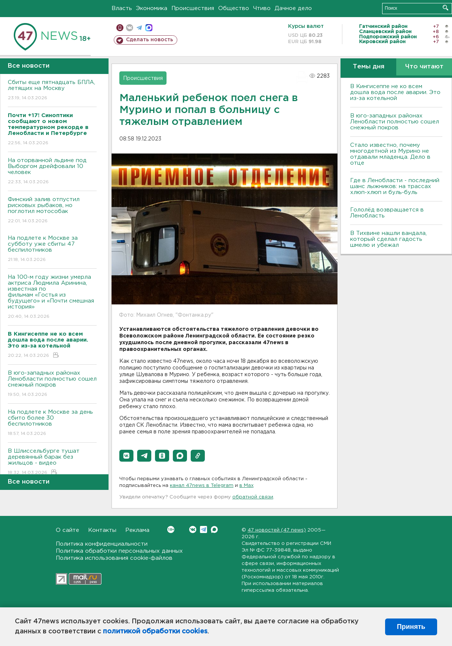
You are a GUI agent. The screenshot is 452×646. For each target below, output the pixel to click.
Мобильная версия (119, 27)
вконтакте (129, 27)
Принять (411, 626)
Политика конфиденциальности (102, 544)
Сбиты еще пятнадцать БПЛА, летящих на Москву (52, 90)
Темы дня (368, 67)
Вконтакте (170, 529)
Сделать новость (149, 40)
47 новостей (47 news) (277, 530)
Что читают (424, 67)
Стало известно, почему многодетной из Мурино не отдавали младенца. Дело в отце (390, 154)
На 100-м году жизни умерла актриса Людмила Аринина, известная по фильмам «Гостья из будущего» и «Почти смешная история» (52, 297)
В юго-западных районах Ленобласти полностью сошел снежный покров (52, 384)
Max (214, 529)
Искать (445, 7)
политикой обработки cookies (155, 631)
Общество (233, 8)
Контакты (102, 530)
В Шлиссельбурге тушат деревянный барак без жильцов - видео (52, 462)
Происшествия (192, 8)
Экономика (151, 8)
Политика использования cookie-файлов (114, 558)
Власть (122, 8)
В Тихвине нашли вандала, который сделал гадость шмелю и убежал (388, 239)
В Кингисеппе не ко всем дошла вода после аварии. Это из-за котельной (395, 92)
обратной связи (252, 497)
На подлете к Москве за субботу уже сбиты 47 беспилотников (52, 249)
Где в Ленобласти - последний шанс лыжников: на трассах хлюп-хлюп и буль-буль (394, 186)
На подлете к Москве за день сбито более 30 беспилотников (52, 423)
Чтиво (262, 8)
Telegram (203, 529)
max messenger (148, 27)
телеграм (139, 27)
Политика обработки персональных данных (119, 551)
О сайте (67, 530)
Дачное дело (293, 8)
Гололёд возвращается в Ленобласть (387, 212)
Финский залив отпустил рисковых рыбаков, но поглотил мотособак (52, 210)
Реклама (137, 530)
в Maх (246, 486)
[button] (126, 456)
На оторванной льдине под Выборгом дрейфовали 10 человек (52, 171)
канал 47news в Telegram (201, 486)
